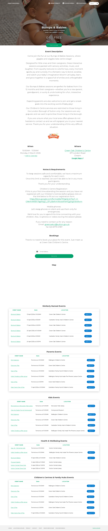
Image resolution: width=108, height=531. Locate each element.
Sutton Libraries (96, 528)
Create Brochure (48, 528)
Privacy (28, 528)
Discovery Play (15, 365)
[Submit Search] (97, 3)
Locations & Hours (18, 528)
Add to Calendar (30, 156)
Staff (40, 528)
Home (10, 528)
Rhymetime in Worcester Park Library (22, 406)
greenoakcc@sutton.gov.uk (57, 224)
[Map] (54, 284)
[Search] (92, 3)
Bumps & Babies (15, 314)
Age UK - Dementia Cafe (18, 448)
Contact (34, 528)
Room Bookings (60, 528)
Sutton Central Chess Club (18, 465)
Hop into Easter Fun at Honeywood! (21, 410)
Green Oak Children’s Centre (78, 150)
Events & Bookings (13, 3)
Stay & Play (14, 371)
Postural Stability (15, 462)
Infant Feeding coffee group (19, 376)
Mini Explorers (15, 360)
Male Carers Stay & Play (18, 387)
